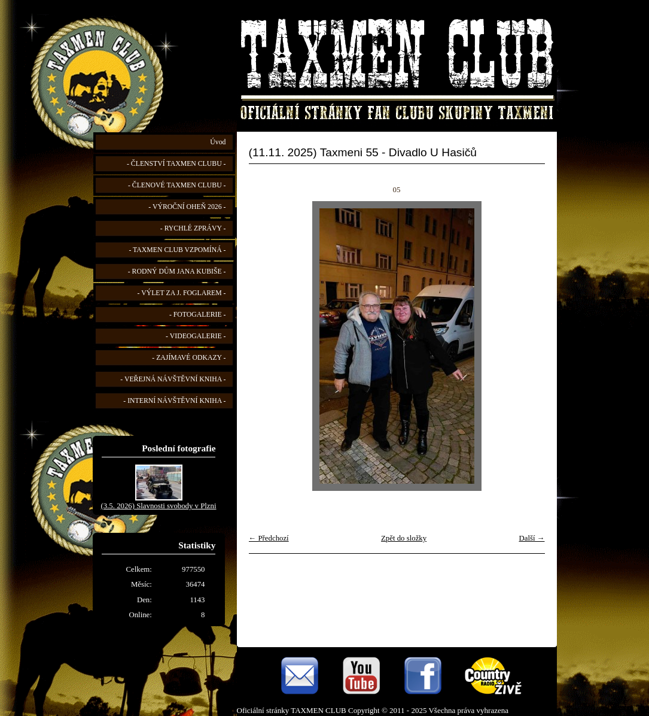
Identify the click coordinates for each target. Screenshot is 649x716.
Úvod (218, 142)
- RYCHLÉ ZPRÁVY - (193, 228)
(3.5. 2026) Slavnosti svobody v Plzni (158, 506)
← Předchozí (269, 538)
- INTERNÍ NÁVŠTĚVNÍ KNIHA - (174, 401)
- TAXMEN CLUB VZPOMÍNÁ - (177, 250)
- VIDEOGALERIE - (196, 336)
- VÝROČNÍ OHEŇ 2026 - (187, 207)
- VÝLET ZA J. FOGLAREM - (182, 293)
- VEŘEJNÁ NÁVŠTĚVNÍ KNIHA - (173, 379)
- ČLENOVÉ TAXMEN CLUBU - (177, 185)
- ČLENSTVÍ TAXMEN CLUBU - (176, 164)
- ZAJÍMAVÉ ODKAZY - (189, 358)
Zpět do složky (403, 538)
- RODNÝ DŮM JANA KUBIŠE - (177, 271)
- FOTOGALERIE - (197, 314)
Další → (531, 538)
